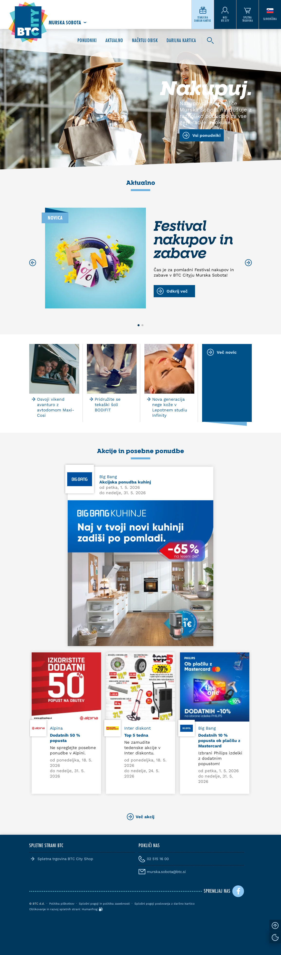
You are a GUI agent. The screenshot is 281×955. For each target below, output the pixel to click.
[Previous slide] (32, 263)
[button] (139, 325)
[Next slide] (248, 263)
